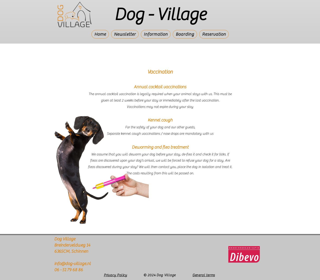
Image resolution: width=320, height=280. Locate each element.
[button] (156, 34)
